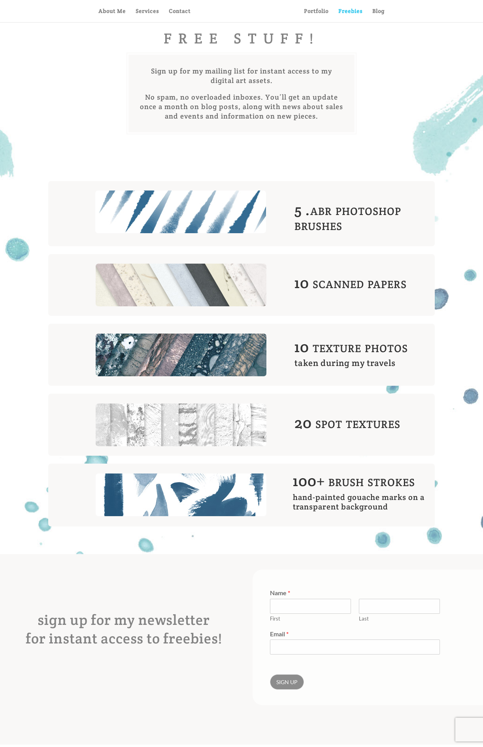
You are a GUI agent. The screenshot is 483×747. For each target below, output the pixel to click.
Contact (180, 11)
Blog (378, 11)
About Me (112, 11)
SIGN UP (287, 682)
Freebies (350, 11)
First (275, 618)
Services (147, 11)
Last (364, 618)
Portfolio (316, 11)
